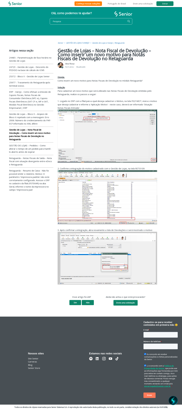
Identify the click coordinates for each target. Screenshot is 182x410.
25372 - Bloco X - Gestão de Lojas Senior (29, 76)
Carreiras (32, 361)
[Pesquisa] (91, 21)
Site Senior (33, 358)
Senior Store (34, 368)
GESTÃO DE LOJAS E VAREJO (77, 43)
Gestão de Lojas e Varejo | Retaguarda (108, 43)
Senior (60, 43)
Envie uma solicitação (143, 3)
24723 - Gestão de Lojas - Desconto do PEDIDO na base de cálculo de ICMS (28, 69)
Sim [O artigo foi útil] (75, 302)
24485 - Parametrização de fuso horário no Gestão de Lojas (30, 59)
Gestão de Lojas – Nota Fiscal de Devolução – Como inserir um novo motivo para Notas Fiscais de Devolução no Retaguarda (29, 134)
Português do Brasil (117, 3)
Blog (30, 364)
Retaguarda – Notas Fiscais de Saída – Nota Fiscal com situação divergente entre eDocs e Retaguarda (30, 161)
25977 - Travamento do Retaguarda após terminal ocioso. (29, 84)
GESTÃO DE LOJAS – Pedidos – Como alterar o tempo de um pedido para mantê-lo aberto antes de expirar (30, 148)
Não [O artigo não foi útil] (88, 302)
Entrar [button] (165, 3)
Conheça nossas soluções (88, 3)
